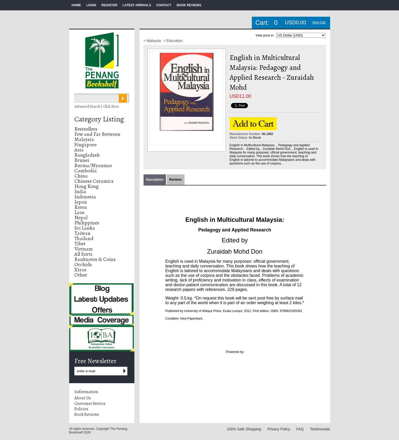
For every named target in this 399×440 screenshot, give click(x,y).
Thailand (83, 238)
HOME (76, 5)
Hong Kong (86, 186)
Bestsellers (85, 128)
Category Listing (99, 119)
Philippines (86, 222)
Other (80, 274)
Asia (79, 149)
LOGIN (91, 5)
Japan (80, 201)
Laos (79, 212)
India (80, 191)
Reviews (175, 179)
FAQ (300, 429)
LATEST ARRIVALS (137, 5)
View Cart (319, 22)
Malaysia (84, 139)
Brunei (81, 160)
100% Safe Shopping (244, 429)
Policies (81, 409)
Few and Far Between (97, 134)
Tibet (80, 243)
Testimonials (320, 429)
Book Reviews (86, 414)
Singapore (85, 144)
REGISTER (109, 5)
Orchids (83, 264)
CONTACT (163, 5)
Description (154, 179)
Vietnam (83, 248)
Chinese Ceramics (94, 181)
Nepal (80, 217)
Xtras (80, 269)
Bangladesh (87, 154)
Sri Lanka (84, 227)
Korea (80, 207)
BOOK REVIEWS (189, 5)
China (81, 175)
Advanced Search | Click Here (96, 106)
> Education (173, 41)
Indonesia (85, 196)
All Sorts (83, 254)
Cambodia (85, 170)
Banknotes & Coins (95, 259)
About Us (82, 398)
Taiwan (82, 233)
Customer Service (90, 403)
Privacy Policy (278, 429)
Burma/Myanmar (93, 165)
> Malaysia (153, 41)
